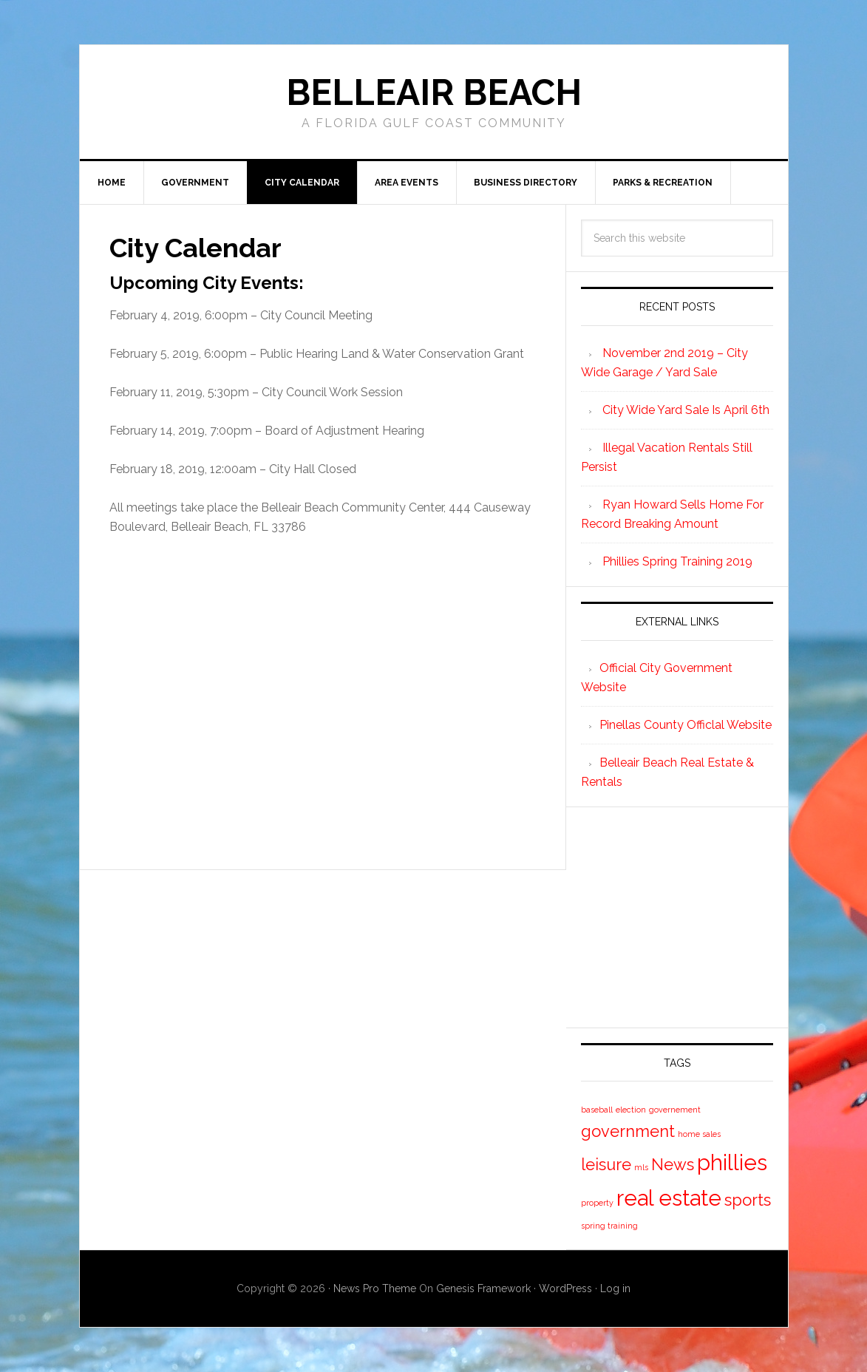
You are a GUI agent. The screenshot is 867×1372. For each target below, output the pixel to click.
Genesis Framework (483, 1288)
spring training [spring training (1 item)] (609, 1225)
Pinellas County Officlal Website (685, 725)
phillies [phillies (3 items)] (732, 1162)
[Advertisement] (322, 697)
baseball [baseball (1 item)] (597, 1109)
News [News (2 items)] (672, 1164)
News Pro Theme (374, 1288)
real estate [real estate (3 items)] (668, 1198)
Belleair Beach (434, 92)
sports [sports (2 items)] (747, 1199)
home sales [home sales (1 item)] (699, 1134)
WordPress (565, 1288)
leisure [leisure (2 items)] (606, 1164)
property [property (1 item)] (597, 1202)
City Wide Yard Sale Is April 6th (685, 410)
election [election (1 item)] (631, 1109)
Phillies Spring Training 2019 (677, 561)
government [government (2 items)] (628, 1131)
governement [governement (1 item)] (675, 1109)
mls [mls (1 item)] (641, 1167)
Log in (615, 1288)
